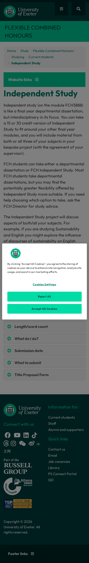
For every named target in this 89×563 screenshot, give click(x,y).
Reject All (44, 296)
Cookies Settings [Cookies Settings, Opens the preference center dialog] (44, 284)
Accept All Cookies (44, 308)
